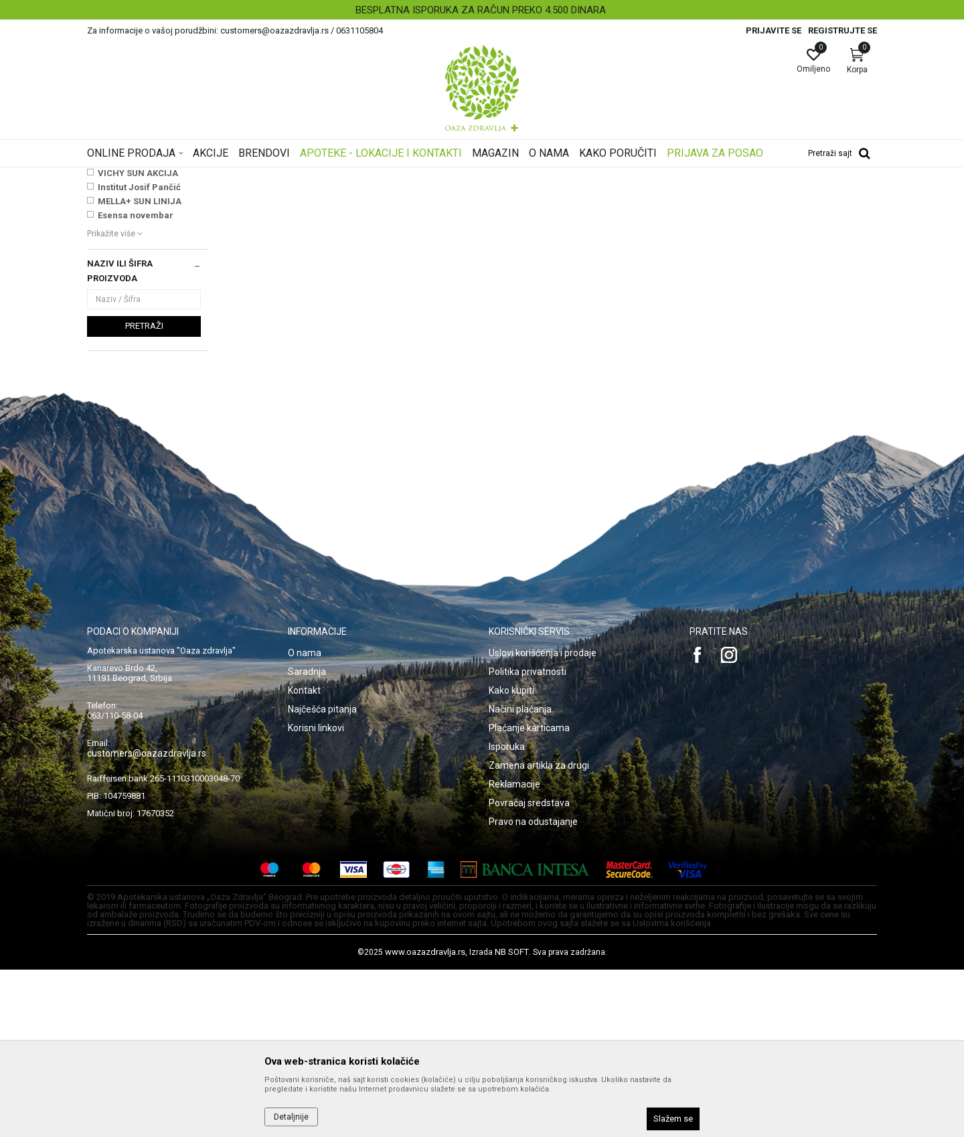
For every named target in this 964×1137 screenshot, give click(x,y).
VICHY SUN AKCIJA (138, 340)
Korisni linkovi (316, 895)
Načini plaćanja (520, 876)
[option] (482, 10)
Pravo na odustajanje (533, 989)
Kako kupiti (511, 857)
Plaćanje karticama (529, 895)
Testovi (427, 176)
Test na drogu (118, 239)
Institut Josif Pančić (139, 355)
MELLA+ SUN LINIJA (139, 369)
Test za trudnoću (124, 253)
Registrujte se (842, 30)
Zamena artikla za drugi (539, 932)
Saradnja (307, 839)
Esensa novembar (135, 383)
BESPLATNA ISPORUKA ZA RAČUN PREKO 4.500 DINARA (480, 10)
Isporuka (507, 914)
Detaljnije (291, 1117)
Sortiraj (589, 197)
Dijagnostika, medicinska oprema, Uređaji (327, 176)
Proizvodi (223, 176)
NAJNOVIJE (122, 326)
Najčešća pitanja (322, 876)
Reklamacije (514, 951)
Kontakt (304, 857)
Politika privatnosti (527, 839)
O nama (304, 820)
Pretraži (144, 493)
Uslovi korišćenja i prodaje (542, 820)
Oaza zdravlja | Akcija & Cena (141, 176)
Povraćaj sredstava (529, 970)
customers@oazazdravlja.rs (146, 920)
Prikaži (706, 197)
